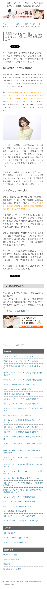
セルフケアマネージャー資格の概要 (17, 506)
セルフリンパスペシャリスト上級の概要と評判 (21, 399)
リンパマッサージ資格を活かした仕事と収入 (20, 427)
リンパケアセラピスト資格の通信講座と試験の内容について (22, 465)
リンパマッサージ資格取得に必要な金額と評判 (21, 432)
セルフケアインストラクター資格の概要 (19, 501)
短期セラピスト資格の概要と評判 (16, 394)
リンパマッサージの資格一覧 (14, 542)
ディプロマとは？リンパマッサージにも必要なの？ (21, 367)
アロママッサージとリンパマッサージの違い (20, 361)
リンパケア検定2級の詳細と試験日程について (21, 478)
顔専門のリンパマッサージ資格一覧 (17, 415)
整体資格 (6, 564)
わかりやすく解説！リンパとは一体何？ (19, 356)
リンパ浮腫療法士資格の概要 (14, 511)
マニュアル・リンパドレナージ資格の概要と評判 (22, 380)
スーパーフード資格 (11, 559)
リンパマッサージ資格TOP (13, 345)
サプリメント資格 (10, 554)
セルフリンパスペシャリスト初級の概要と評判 (21, 403)
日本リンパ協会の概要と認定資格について (20, 384)
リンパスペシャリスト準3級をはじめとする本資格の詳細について (23, 484)
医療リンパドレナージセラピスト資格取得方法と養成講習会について (22, 491)
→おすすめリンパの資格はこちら (16, 311)
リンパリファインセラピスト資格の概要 (19, 516)
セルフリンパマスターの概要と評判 (17, 389)
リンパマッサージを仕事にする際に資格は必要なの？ (22, 444)
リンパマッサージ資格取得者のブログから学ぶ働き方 (22, 409)
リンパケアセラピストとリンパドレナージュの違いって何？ (22, 458)
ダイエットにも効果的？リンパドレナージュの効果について (22, 472)
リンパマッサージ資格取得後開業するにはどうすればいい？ (22, 421)
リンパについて (9, 533)
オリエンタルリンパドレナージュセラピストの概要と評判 (22, 374)
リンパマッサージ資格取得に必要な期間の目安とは (22, 437)
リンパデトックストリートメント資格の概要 (20, 520)
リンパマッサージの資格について (16, 537)
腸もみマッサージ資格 (12, 569)
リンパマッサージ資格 (12, 24)
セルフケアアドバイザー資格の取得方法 (19, 497)
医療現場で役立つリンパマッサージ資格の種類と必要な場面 (22, 451)
